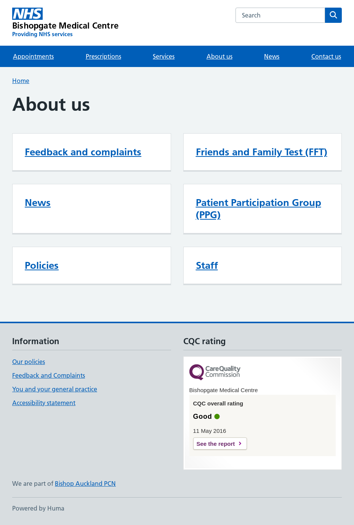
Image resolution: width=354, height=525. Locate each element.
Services (164, 56)
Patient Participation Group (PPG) (258, 208)
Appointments (33, 56)
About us (219, 56)
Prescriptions (103, 56)
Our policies (28, 361)
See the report (216, 443)
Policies (42, 265)
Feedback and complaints (83, 152)
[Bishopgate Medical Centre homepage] (65, 23)
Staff (207, 265)
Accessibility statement (43, 403)
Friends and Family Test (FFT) (261, 152)
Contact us (326, 56)
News (271, 56)
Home (20, 81)
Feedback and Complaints (48, 375)
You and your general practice (54, 389)
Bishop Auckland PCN (85, 483)
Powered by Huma (38, 508)
